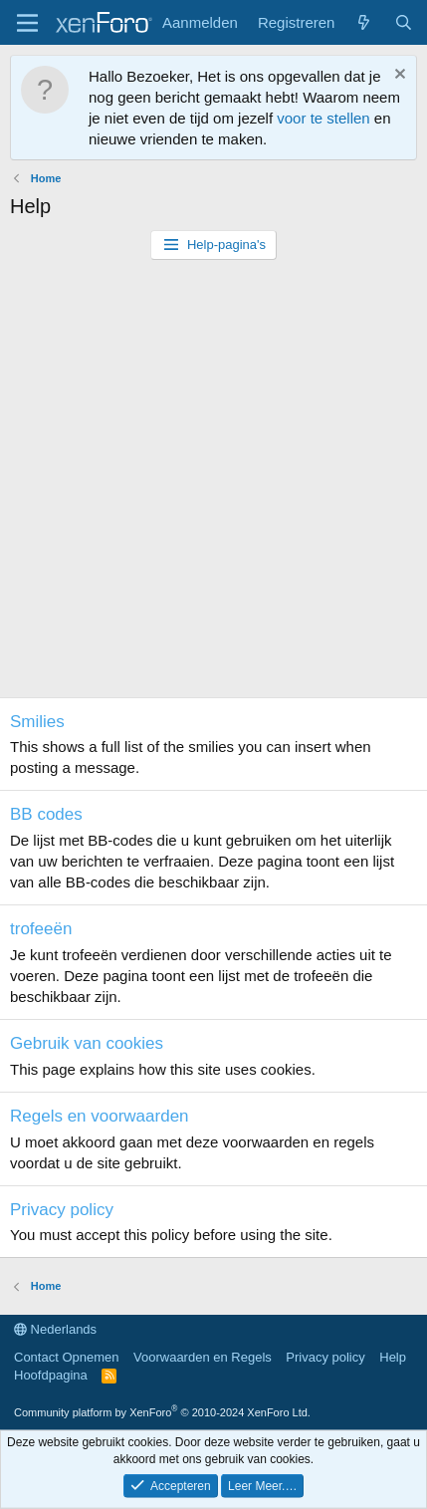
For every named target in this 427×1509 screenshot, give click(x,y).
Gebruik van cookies (86, 1043)
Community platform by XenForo (162, 1412)
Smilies (37, 721)
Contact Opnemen (66, 1357)
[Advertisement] (213, 483)
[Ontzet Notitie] (397, 76)
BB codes (46, 814)
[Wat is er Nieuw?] (363, 22)
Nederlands (55, 1329)
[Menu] (27, 23)
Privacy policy (61, 1209)
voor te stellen (323, 118)
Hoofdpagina (51, 1375)
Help (392, 1357)
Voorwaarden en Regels (202, 1357)
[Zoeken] (403, 22)
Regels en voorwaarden (99, 1116)
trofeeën (41, 928)
